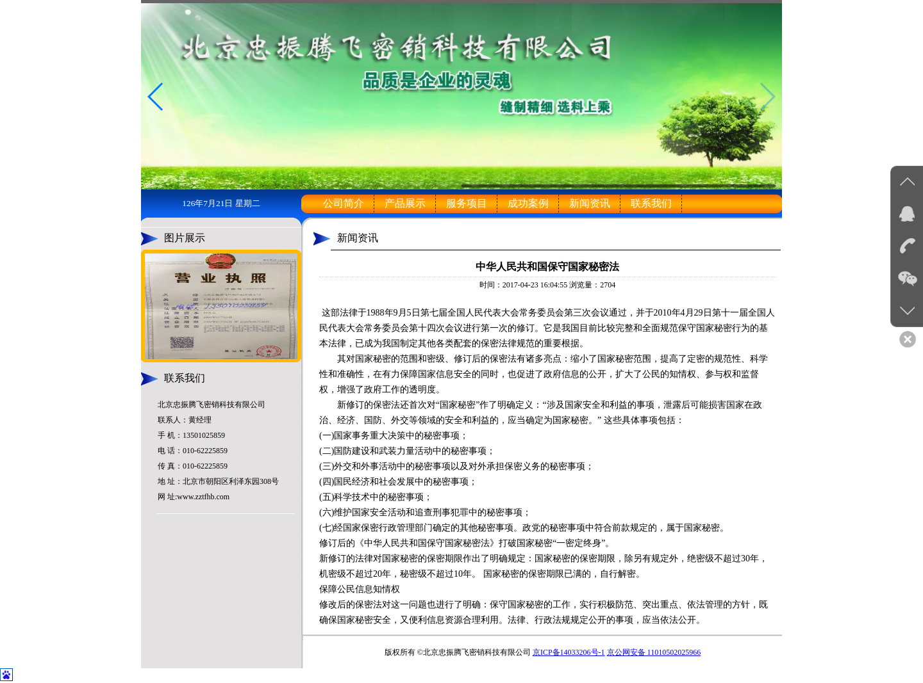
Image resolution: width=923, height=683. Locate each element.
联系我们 (651, 203)
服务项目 (466, 203)
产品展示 (405, 203)
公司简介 (343, 203)
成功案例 (528, 203)
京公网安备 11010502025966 (654, 652)
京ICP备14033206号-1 (569, 652)
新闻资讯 (589, 203)
